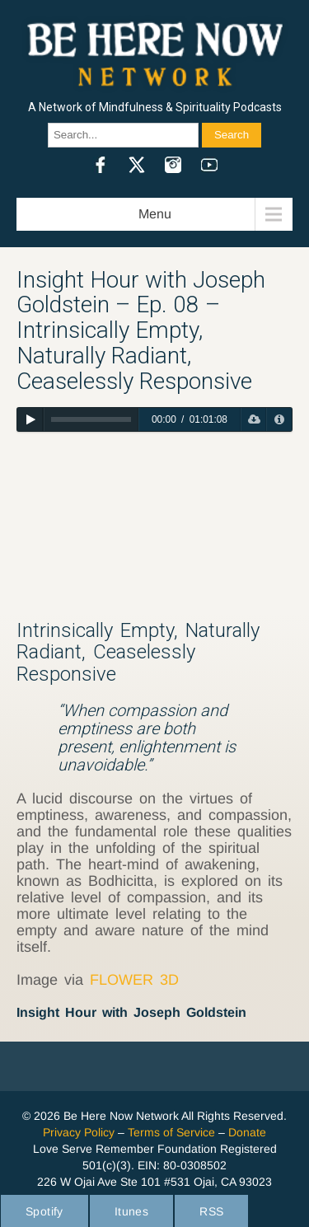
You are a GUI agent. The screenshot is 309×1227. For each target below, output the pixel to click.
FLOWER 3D (134, 980)
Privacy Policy (79, 1132)
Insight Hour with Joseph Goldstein (131, 1012)
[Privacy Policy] (279, 419)
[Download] (253, 419)
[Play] (30, 419)
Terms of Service (171, 1132)
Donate (247, 1132)
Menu (154, 214)
